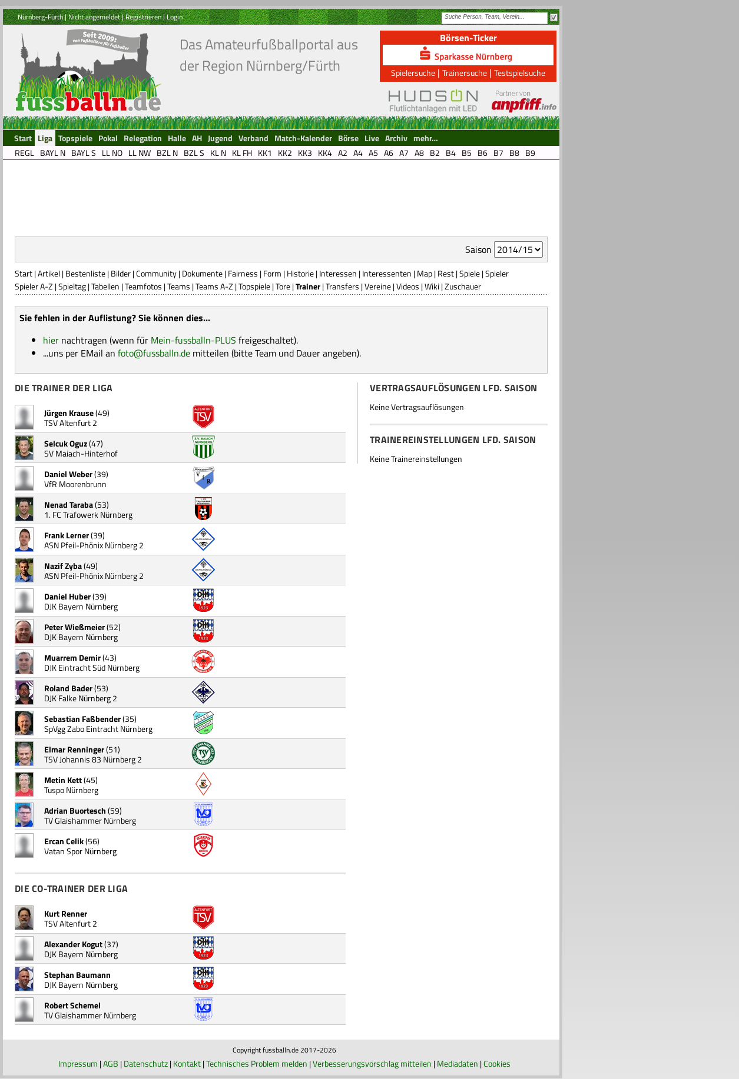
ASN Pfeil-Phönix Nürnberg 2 (94, 545)
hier (51, 340)
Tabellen (105, 286)
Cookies (497, 1063)
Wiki (432, 286)
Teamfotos (143, 286)
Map (424, 273)
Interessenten (387, 273)
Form (272, 273)
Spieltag (72, 286)
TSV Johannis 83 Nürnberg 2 (93, 759)
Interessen (338, 273)
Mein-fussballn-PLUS (193, 340)
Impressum (78, 1063)
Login (175, 16)
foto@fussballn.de (154, 353)
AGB (110, 1063)
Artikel (49, 273)
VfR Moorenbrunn (75, 484)
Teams (178, 286)
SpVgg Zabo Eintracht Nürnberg (98, 728)
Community (156, 273)
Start (23, 273)
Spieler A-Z (34, 286)
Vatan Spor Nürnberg (80, 851)
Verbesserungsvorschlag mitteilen (372, 1063)
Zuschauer (463, 286)
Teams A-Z (214, 286)
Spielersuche (413, 72)
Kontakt (187, 1063)
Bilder (121, 273)
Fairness (243, 273)
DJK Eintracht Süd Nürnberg (92, 667)
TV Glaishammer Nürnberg (90, 820)
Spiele (469, 273)
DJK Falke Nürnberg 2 (80, 698)
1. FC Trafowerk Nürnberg (88, 514)
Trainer (308, 286)
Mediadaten (457, 1063)
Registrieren (143, 16)
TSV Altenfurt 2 (70, 423)
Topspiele (254, 286)
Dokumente (202, 273)
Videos (407, 286)
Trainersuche (464, 72)
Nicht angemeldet (94, 16)
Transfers (342, 286)
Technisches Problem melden (256, 1063)
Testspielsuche (519, 72)
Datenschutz (146, 1063)
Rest (446, 273)
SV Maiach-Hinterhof (81, 453)
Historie (300, 273)
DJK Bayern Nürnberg (81, 606)
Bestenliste (85, 273)
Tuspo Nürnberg (71, 790)
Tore (283, 286)
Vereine (377, 286)
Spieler (497, 273)
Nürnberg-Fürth (40, 16)
